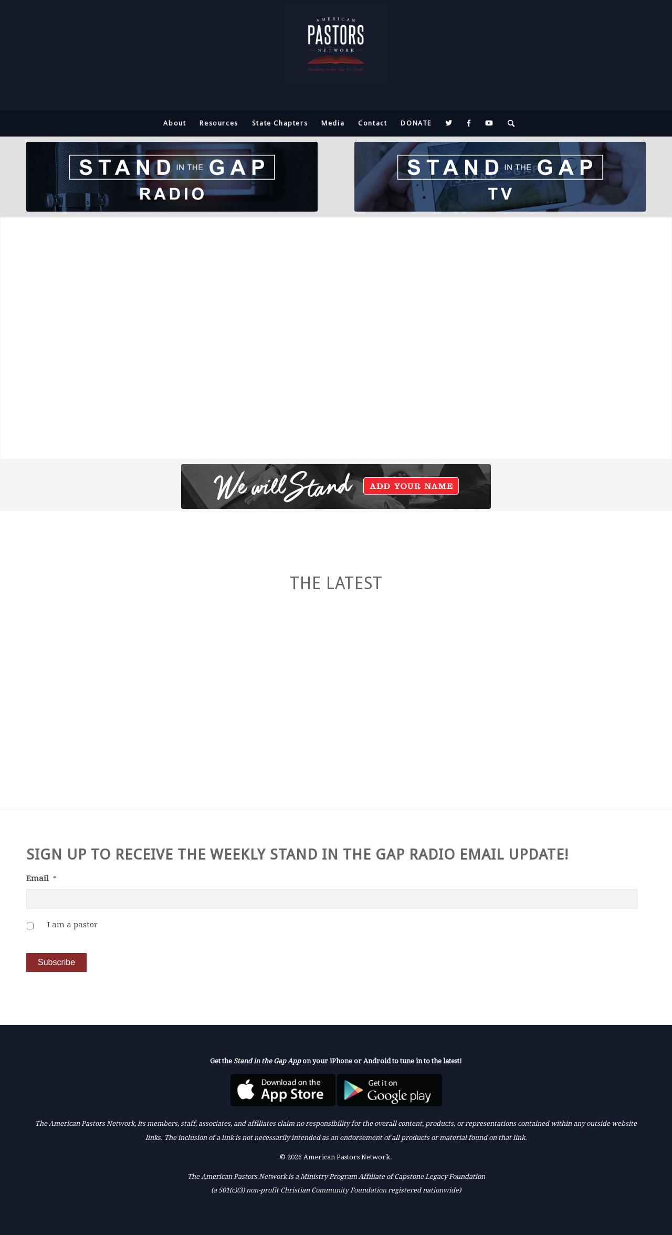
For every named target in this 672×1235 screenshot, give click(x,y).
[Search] (508, 123)
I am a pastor (72, 924)
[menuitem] (174, 123)
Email (41, 878)
